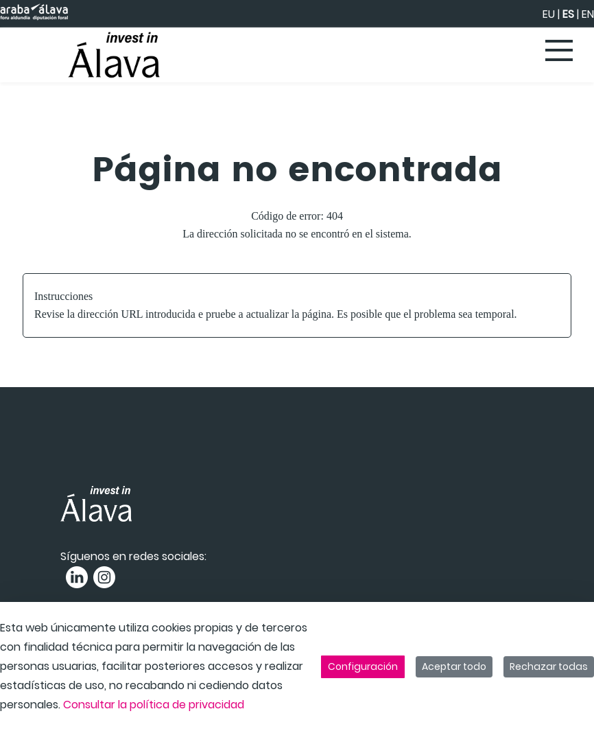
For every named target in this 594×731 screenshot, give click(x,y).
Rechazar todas (549, 666)
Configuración (363, 666)
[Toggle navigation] (559, 51)
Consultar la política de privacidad (153, 704)
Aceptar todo (454, 666)
